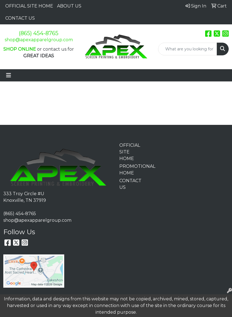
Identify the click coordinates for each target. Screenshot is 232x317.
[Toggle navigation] (8, 75)
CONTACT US (20, 18)
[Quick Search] (187, 49)
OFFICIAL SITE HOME (29, 6)
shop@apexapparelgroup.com (39, 39)
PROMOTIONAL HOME (130, 170)
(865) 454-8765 (38, 33)
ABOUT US (69, 6)
